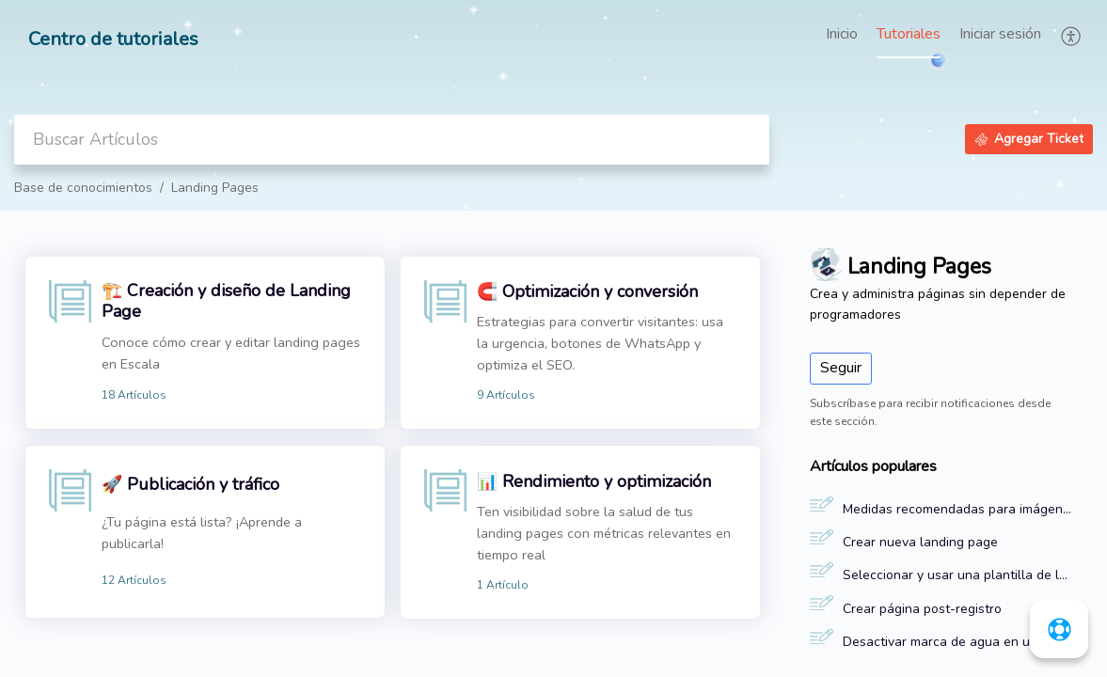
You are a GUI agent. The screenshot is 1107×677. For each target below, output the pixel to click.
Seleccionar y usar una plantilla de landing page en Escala (957, 575)
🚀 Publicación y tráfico (190, 484)
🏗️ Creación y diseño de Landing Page (226, 301)
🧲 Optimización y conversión (587, 291)
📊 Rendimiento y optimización (594, 481)
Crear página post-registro (922, 609)
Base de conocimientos (83, 188)
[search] (391, 140)
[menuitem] (1000, 35)
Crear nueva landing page (920, 542)
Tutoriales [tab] (909, 34)
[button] (1072, 35)
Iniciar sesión (1000, 34)
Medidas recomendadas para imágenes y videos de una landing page (957, 509)
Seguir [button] (841, 367)
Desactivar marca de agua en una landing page (957, 642)
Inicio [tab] (842, 34)
